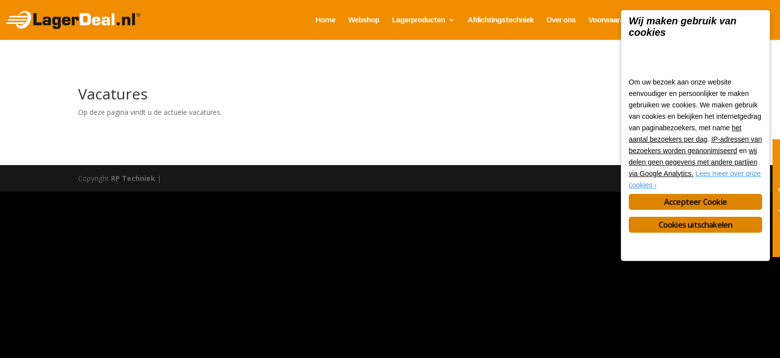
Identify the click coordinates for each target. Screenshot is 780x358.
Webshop (363, 20)
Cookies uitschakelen (696, 224)
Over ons (561, 20)
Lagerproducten (418, 20)
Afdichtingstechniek (500, 20)
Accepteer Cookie (695, 201)
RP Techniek (133, 178)
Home (325, 20)
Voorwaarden (610, 20)
